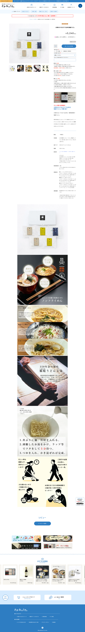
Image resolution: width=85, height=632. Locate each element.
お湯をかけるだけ (25, 11)
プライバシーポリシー (45, 622)
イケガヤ (34, 19)
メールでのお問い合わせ (21, 622)
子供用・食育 (34, 11)
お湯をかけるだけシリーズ (22, 616)
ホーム (31, 19)
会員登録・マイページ (71, 7)
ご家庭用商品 (44, 616)
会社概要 (18, 619)
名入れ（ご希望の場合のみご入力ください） (61, 57)
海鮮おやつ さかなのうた (34, 616)
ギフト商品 (52, 616)
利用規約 (54, 622)
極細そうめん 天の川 (43, 11)
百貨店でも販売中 (53, 11)
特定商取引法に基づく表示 (34, 622)
